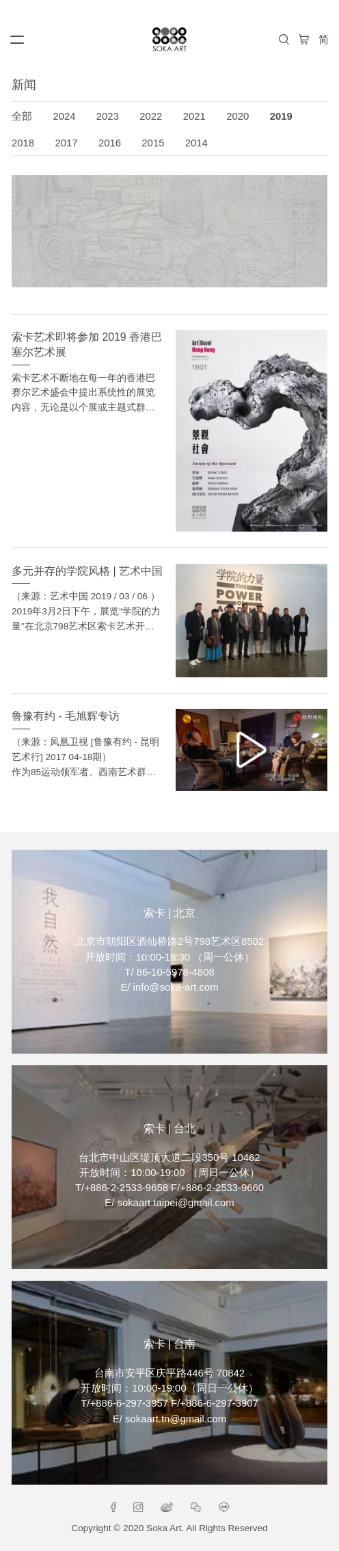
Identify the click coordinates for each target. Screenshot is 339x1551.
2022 (150, 116)
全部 (22, 116)
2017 (66, 143)
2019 (281, 116)
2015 (152, 143)
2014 (196, 143)
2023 (107, 116)
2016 (109, 143)
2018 (23, 143)
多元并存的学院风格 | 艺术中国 (87, 571)
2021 (194, 116)
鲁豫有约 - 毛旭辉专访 (66, 716)
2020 (237, 116)
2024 (64, 116)
